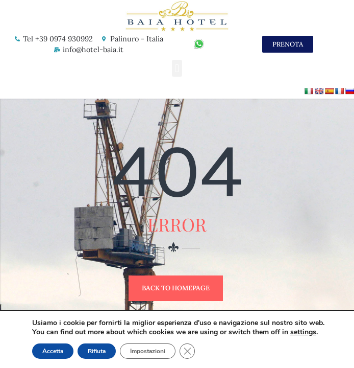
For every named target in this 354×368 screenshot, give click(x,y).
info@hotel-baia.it (93, 49)
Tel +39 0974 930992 (58, 38)
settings (303, 332)
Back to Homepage (176, 288)
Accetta (52, 351)
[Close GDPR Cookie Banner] (187, 351)
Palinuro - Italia (136, 38)
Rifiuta (97, 351)
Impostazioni (147, 351)
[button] (177, 68)
